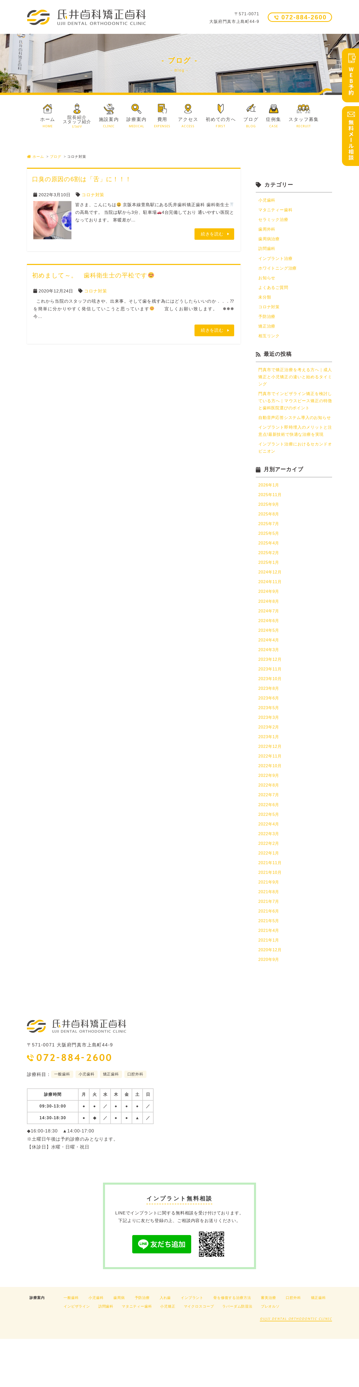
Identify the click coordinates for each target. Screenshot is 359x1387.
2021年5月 (269, 966)
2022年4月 (269, 865)
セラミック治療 (274, 220)
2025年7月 (269, 552)
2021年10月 (270, 916)
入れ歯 (165, 1346)
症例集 (273, 123)
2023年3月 (269, 754)
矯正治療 (267, 331)
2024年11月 (270, 612)
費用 (162, 123)
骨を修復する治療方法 (232, 1346)
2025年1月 (269, 592)
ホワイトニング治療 (278, 271)
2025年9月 (269, 531)
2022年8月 (269, 825)
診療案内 (136, 123)
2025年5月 (269, 562)
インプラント (192, 1346)
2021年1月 (269, 987)
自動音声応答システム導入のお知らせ (295, 430)
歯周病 (119, 1346)
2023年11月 (270, 703)
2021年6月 (269, 956)
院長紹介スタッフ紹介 (77, 121)
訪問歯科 (267, 250)
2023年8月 (269, 724)
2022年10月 (270, 805)
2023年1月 (269, 774)
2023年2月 (269, 764)
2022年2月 (269, 886)
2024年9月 (269, 622)
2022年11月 (270, 794)
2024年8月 (269, 633)
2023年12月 (270, 693)
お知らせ (267, 281)
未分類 (265, 301)
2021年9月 (269, 926)
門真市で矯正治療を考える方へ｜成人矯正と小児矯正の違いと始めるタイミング (295, 384)
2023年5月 (269, 744)
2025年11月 (270, 521)
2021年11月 (270, 906)
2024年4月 (269, 673)
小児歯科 (267, 200)
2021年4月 (269, 976)
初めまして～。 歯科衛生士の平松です (93, 275)
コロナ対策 (93, 194)
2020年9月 (269, 1007)
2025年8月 (269, 541)
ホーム (47, 123)
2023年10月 (270, 713)
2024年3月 (269, 683)
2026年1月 (269, 511)
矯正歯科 (318, 1346)
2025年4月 (269, 572)
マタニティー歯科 (276, 210)
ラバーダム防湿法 (237, 1354)
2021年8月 (269, 936)
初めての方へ (221, 123)
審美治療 (268, 1346)
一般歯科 (71, 1346)
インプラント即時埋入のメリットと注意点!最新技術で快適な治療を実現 (295, 452)
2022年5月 (269, 855)
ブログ (250, 123)
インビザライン (77, 1354)
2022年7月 (269, 835)
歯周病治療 (269, 240)
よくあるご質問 (274, 291)
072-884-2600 (304, 17)
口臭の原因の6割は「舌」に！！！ (81, 179)
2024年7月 (269, 643)
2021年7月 (269, 946)
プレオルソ (270, 1354)
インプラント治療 (276, 261)
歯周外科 (267, 230)
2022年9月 (269, 814)
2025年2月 (269, 582)
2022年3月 (269, 875)
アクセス (188, 123)
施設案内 (109, 123)
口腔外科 (293, 1346)
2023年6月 (269, 734)
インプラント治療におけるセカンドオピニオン (295, 473)
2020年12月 (270, 997)
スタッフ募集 (304, 123)
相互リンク (269, 342)
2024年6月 (269, 653)
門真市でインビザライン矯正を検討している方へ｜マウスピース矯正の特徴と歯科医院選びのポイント (295, 409)
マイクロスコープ (199, 1354)
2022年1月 (269, 895)
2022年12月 (270, 784)
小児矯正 (167, 1354)
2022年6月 (269, 845)
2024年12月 (270, 602)
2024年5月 (269, 663)
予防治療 (267, 321)
